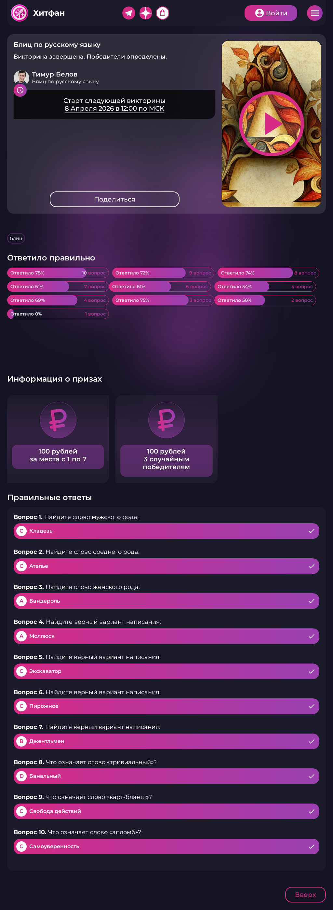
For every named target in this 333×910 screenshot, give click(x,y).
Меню (315, 13)
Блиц (16, 238)
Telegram (129, 13)
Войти (276, 13)
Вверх (305, 895)
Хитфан (49, 13)
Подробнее (114, 104)
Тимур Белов (54, 74)
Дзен (145, 13)
